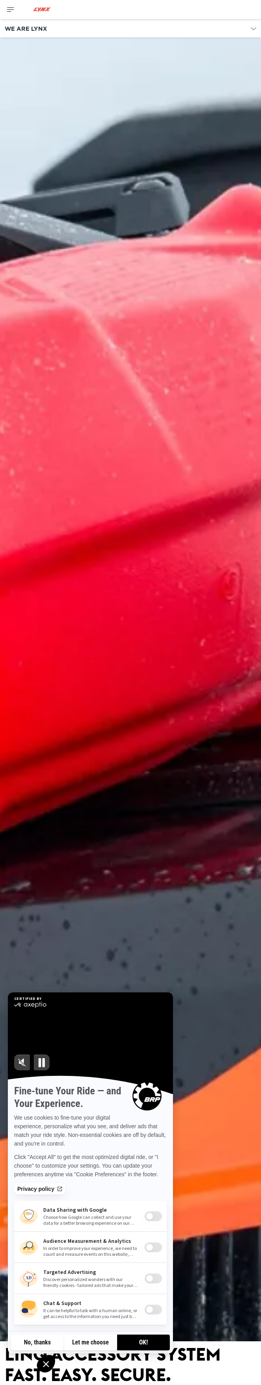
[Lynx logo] (42, 9)
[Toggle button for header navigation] (10, 9)
